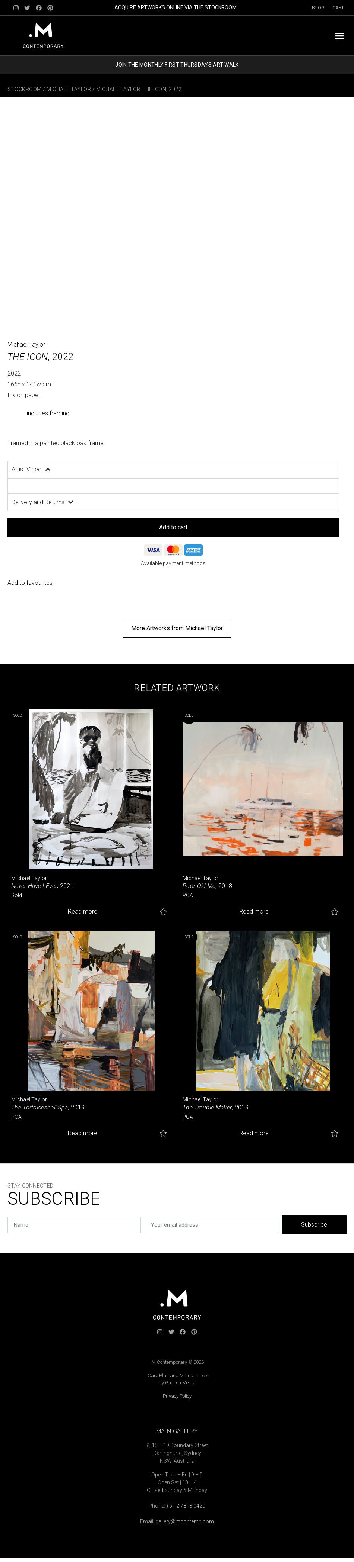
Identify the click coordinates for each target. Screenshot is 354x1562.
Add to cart (173, 527)
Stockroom (24, 89)
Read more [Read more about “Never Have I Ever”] (82, 911)
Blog (318, 7)
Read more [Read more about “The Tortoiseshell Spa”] (82, 1133)
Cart (338, 7)
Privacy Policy (177, 1396)
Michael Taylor (69, 89)
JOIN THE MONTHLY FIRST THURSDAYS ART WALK (176, 65)
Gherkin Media (180, 1382)
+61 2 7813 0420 (185, 1506)
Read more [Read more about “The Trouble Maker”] (254, 1133)
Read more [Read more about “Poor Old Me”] (254, 911)
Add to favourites (30, 582)
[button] (339, 35)
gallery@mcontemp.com (184, 1521)
